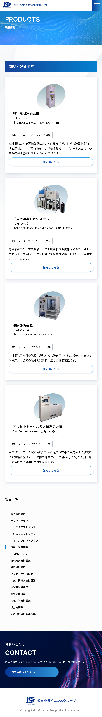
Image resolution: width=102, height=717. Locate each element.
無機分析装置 (18, 567)
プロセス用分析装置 (22, 573)
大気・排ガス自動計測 (23, 580)
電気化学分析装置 (21, 600)
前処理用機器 (18, 594)
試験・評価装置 (19, 547)
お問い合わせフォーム (23, 672)
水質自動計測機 (19, 587)
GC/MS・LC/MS (20, 554)
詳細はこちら (51, 162)
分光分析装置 (18, 514)
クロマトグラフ (19, 521)
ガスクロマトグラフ (23, 527)
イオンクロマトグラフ (24, 540)
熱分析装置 (17, 607)
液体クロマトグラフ (23, 533)
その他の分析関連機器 (23, 614)
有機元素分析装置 (21, 560)
